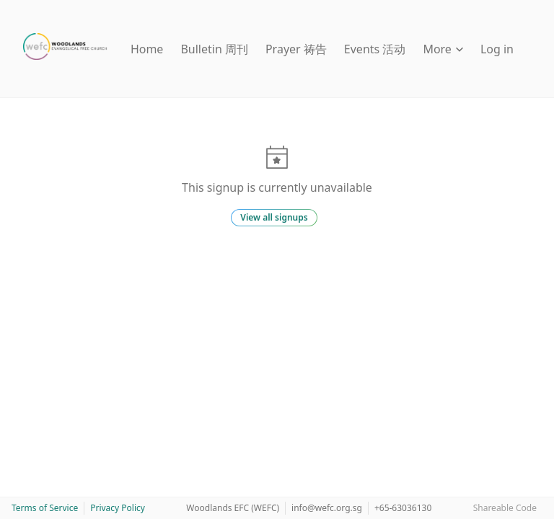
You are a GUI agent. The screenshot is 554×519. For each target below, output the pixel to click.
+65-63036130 (402, 508)
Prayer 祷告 (296, 49)
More (443, 49)
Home (147, 49)
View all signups (273, 217)
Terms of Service (45, 508)
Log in (497, 49)
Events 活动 (375, 49)
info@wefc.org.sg (326, 508)
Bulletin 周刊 (214, 49)
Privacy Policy (117, 508)
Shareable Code (505, 508)
